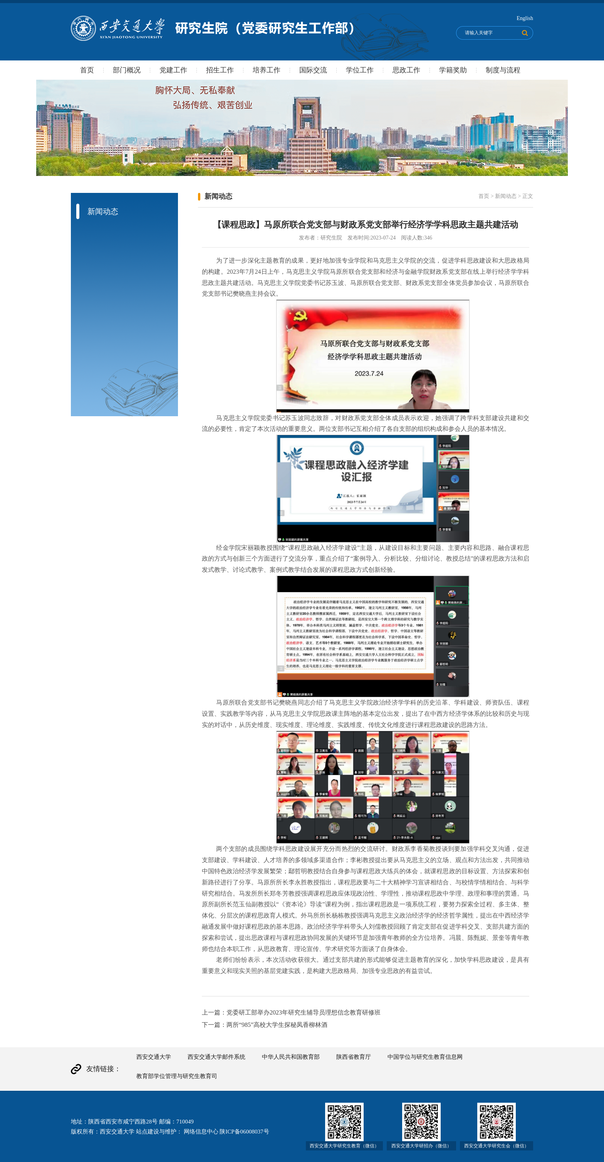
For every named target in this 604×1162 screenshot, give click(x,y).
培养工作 (266, 70)
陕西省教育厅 (353, 1057)
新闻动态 (506, 196)
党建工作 (173, 70)
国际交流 (313, 70)
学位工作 (360, 70)
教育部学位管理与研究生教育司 (176, 1076)
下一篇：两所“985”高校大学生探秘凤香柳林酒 (264, 1024)
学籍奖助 (453, 70)
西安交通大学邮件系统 (216, 1057)
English (525, 18)
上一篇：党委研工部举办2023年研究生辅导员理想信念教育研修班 (291, 1012)
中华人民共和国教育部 (291, 1057)
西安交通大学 (153, 1057)
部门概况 (127, 70)
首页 (87, 70)
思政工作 (406, 70)
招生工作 (220, 70)
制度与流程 (503, 70)
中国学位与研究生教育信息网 (425, 1057)
